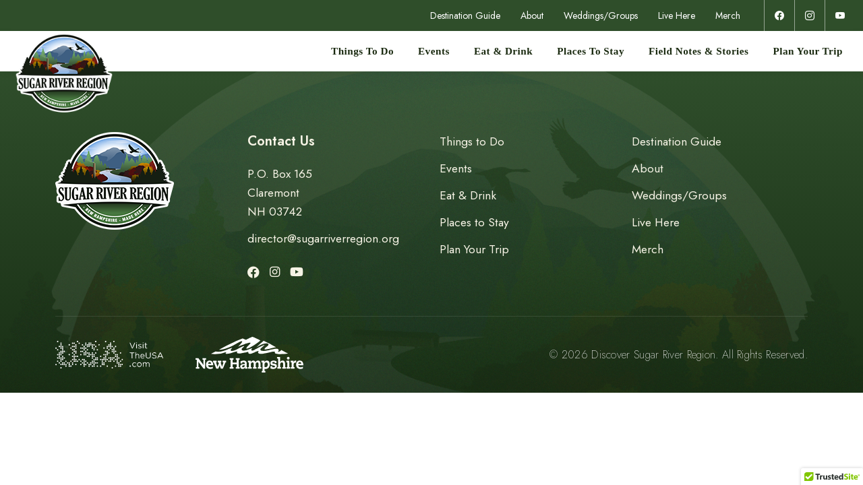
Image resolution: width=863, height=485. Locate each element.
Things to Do (472, 141)
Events (434, 51)
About (531, 15)
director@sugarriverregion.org (323, 238)
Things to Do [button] (362, 51)
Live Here (676, 15)
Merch (727, 15)
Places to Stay (590, 51)
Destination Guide (465, 15)
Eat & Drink (503, 51)
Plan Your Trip (808, 51)
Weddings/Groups (601, 15)
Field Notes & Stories (698, 51)
